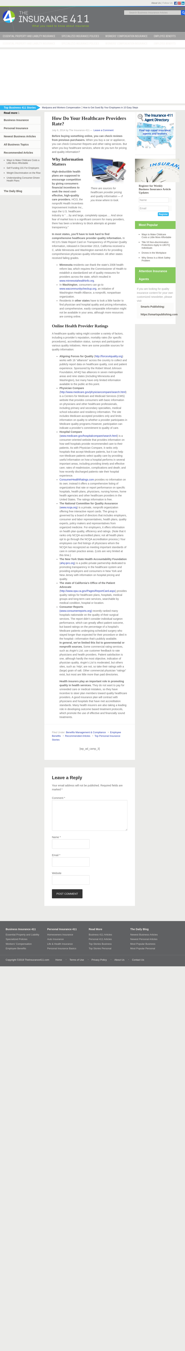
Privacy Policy (99, 959)
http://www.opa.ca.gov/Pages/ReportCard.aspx (87, 590)
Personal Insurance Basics (61, 948)
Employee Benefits (16, 948)
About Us (156, 3)
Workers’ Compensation (19, 943)
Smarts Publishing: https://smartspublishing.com (157, 310)
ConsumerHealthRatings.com (76, 479)
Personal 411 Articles (100, 939)
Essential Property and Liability (22, 934)
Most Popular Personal (142, 948)
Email (56, 855)
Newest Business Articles (20, 136)
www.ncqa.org (68, 507)
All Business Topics (16, 144)
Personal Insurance (16, 128)
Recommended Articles (77, 735)
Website (56, 873)
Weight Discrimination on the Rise (24, 173)
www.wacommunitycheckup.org (77, 288)
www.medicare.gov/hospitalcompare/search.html (88, 435)
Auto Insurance (55, 939)
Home (58, 959)
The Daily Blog (13, 191)
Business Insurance (16, 120)
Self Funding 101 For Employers (23, 168)
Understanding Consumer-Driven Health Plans (23, 179)
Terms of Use (76, 959)
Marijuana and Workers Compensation (61, 107)
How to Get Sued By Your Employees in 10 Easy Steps (110, 107)
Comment (58, 797)
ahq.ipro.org (67, 563)
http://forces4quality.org (108, 356)
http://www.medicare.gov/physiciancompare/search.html (93, 392)
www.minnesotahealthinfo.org (76, 280)
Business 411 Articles (100, 934)
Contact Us (138, 959)
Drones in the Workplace (154, 253)
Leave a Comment (103, 130)
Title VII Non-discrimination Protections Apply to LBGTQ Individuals (156, 245)
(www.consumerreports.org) (75, 610)
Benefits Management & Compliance (86, 732)
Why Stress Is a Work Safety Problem (156, 259)
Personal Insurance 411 (62, 929)
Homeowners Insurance (60, 934)
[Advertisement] (92, 75)
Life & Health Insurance (60, 943)
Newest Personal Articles (143, 939)
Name (56, 837)
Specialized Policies (16, 939)
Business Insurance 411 (21, 929)
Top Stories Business (100, 943)
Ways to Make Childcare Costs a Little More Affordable (23, 161)
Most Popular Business (142, 943)
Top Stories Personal (100, 948)
